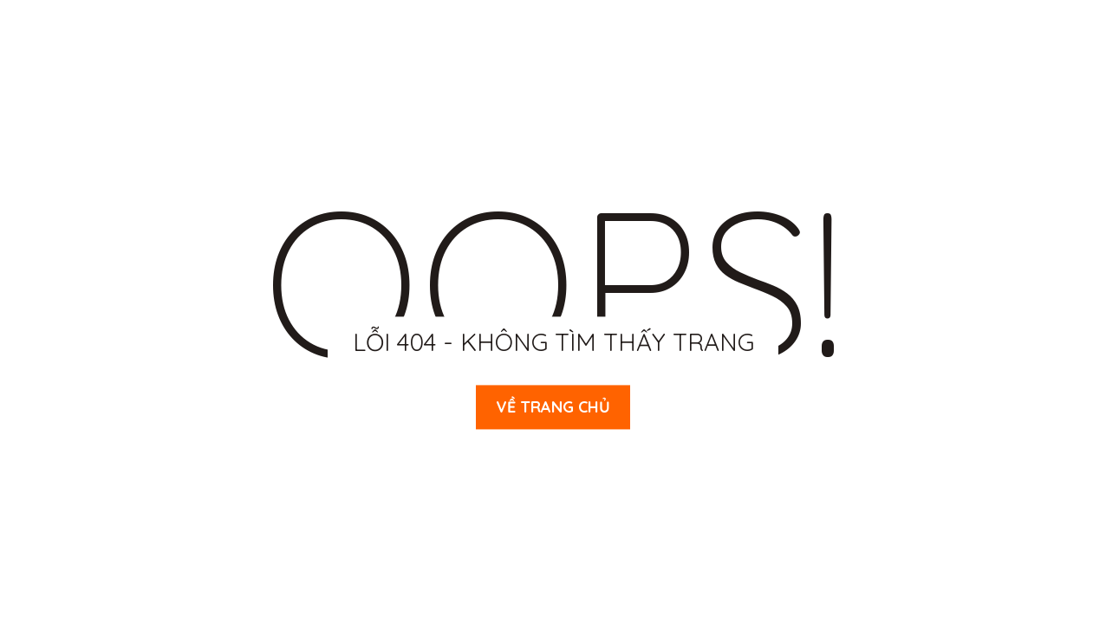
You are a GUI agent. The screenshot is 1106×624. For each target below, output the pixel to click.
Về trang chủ (553, 407)
